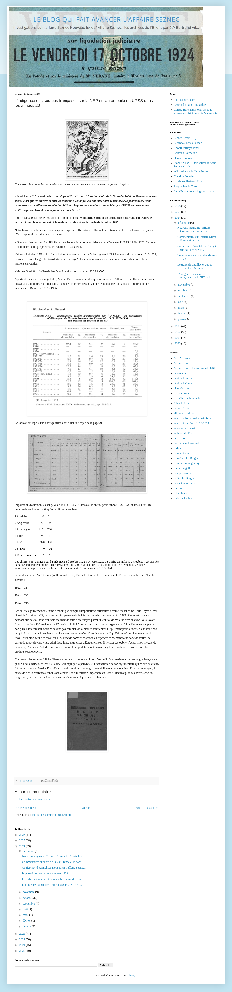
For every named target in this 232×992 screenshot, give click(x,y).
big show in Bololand (186, 443)
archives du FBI (183, 433)
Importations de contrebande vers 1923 (45, 873)
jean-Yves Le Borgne (186, 458)
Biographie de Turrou (186, 186)
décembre (184, 222)
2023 (178, 326)
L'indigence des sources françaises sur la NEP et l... (52, 884)
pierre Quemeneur (184, 483)
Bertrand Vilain (183, 383)
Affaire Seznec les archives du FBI (194, 368)
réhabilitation (181, 493)
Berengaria (180, 373)
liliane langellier (183, 468)
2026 (178, 206)
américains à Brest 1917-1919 (191, 423)
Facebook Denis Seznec (188, 142)
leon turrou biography (186, 463)
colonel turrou (182, 453)
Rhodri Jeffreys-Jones (186, 147)
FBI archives (181, 393)
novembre (184, 284)
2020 (178, 343)
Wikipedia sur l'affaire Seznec (191, 171)
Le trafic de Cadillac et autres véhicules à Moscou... (52, 879)
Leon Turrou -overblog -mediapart (194, 191)
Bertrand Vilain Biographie (190, 104)
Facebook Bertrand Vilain (189, 181)
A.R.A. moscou (183, 358)
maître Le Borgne (184, 478)
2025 (178, 211)
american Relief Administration (192, 418)
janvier (182, 319)
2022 (178, 332)
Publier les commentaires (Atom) (51, 814)
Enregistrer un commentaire (35, 799)
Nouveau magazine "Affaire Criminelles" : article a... (53, 856)
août (181, 301)
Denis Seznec (182, 388)
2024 (178, 217)
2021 (178, 337)
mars (181, 307)
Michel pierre (182, 403)
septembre (184, 296)
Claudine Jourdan (184, 176)
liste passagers (182, 473)
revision (178, 488)
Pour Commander (184, 99)
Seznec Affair (182, 408)
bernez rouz (181, 438)
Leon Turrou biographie (188, 398)
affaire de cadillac (184, 413)
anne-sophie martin (185, 428)
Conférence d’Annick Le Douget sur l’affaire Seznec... (54, 867)
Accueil (86, 807)
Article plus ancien (147, 807)
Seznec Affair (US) (185, 138)
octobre (183, 290)
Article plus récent (26, 807)
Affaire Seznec (182, 363)
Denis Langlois (183, 158)
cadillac (178, 448)
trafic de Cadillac (184, 498)
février (182, 313)
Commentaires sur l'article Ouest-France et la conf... (52, 862)
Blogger (132, 975)
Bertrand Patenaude (185, 152)
